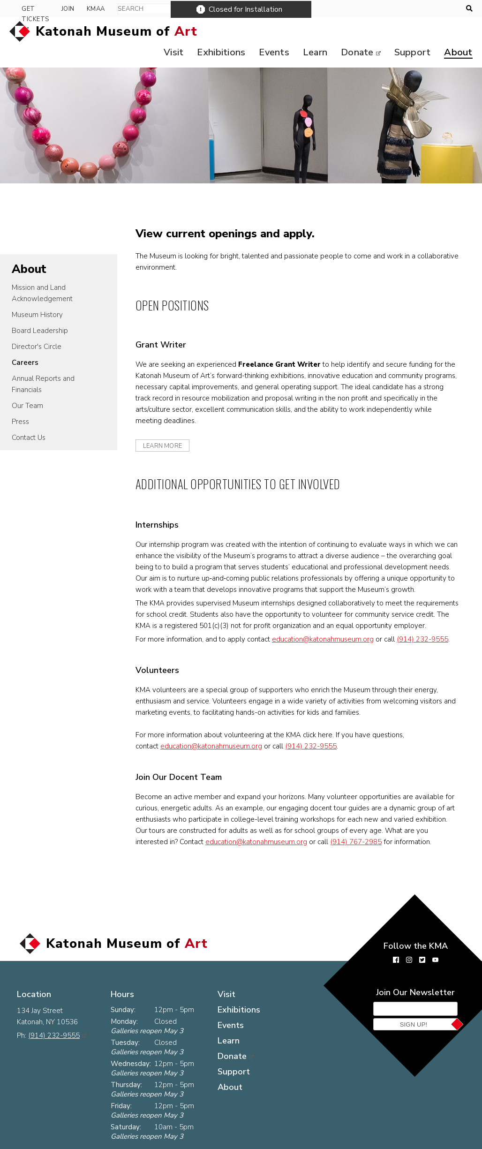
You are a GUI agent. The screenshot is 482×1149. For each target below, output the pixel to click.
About (456, 31)
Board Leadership (40, 310)
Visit (243, 979)
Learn (311, 31)
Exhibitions (216, 31)
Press (20, 401)
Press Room (40, 1142)
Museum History (37, 294)
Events (269, 31)
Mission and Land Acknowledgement (42, 272)
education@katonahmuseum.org (328, 641)
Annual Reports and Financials (43, 363)
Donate (353, 31)
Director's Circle (36, 326)
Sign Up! (414, 1026)
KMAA (442, 9)
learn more (167, 425)
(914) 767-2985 (374, 843)
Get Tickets (367, 9)
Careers (25, 342)
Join (414, 9)
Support (409, 31)
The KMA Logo (155, 1142)
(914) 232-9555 (427, 641)
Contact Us (28, 417)
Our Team (27, 385)
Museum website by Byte (417, 1142)
